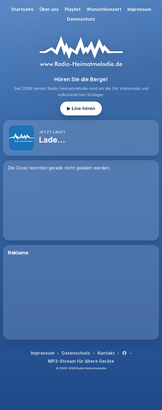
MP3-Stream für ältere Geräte (81, 361)
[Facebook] (124, 353)
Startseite (22, 9)
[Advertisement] (81, 297)
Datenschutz (81, 19)
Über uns (49, 9)
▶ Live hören (81, 108)
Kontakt (106, 353)
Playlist (73, 9)
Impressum (139, 9)
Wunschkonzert (104, 9)
